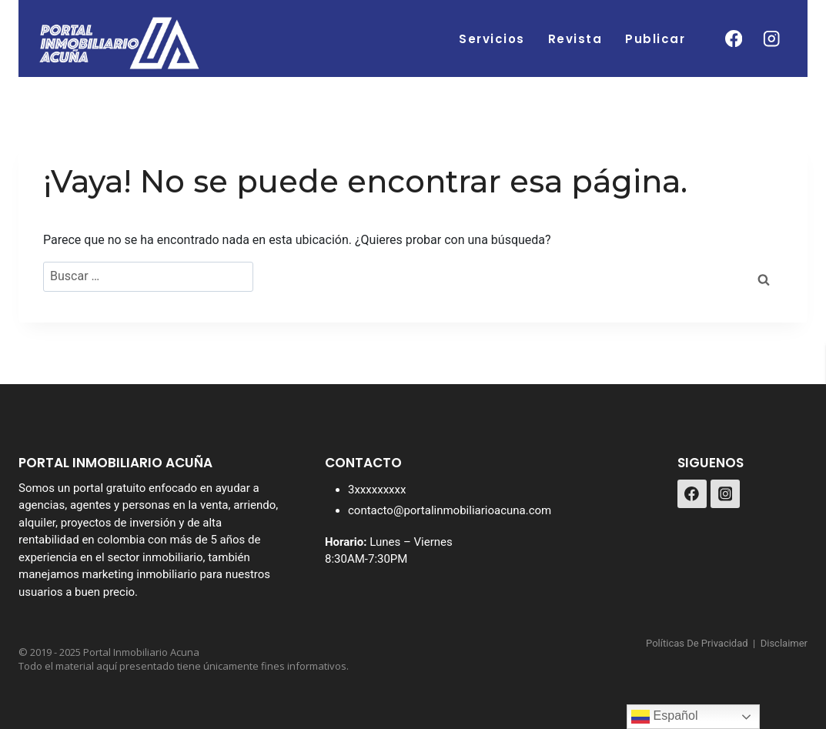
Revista (575, 39)
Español (664, 716)
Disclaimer (784, 643)
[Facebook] (733, 39)
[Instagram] (771, 39)
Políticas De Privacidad (697, 643)
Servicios (492, 39)
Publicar (655, 39)
